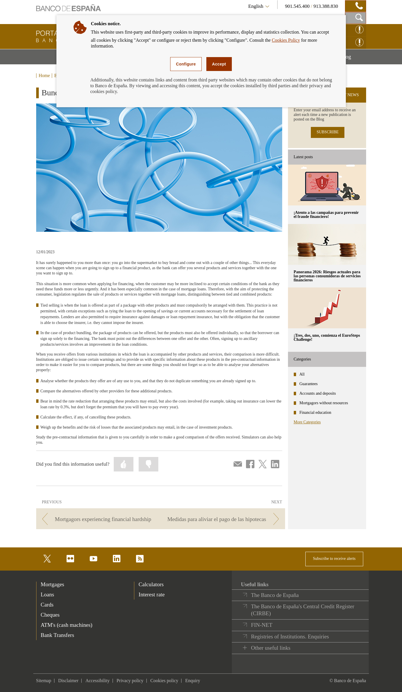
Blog (353, 58)
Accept (219, 64)
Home (44, 75)
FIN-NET (261, 625)
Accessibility (97, 680)
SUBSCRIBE (328, 132)
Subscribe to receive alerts (334, 558)
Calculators (151, 584)
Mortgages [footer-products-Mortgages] (52, 584)
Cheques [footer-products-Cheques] (50, 615)
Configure (186, 64)
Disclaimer (68, 680)
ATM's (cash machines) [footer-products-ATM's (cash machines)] (67, 625)
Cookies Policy (286, 40)
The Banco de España (275, 595)
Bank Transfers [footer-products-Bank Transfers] (57, 635)
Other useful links (270, 648)
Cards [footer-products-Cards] (47, 605)
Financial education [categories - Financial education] (315, 412)
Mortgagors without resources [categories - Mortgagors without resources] (324, 403)
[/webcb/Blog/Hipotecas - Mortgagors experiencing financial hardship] (97, 519)
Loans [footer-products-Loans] (47, 594)
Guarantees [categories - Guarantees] (309, 384)
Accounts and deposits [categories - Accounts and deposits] (318, 393)
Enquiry (192, 680)
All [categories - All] (302, 374)
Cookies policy (164, 680)
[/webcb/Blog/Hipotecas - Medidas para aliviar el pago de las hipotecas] (223, 519)
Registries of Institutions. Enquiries (290, 636)
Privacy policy (130, 680)
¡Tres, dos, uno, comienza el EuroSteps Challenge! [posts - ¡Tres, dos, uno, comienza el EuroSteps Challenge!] (327, 337)
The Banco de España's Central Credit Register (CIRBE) (302, 609)
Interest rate (152, 594)
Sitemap (43, 680)
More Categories (307, 422)
